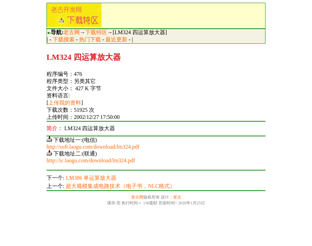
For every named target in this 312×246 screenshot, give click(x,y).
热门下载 (90, 39)
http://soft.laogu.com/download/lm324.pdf (93, 147)
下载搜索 (64, 39)
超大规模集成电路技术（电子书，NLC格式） (120, 186)
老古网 (71, 32)
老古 (177, 197)
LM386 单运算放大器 (91, 178)
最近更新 (116, 39)
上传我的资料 (64, 103)
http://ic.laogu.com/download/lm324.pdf (91, 160)
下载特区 (96, 32)
